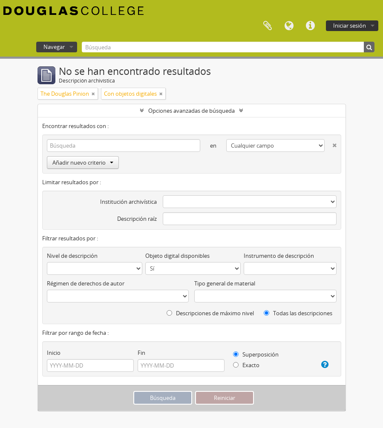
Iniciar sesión (349, 25)
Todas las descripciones (298, 313)
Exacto (246, 365)
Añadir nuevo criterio (82, 162)
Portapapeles (267, 26)
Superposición (256, 354)
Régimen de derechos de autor (85, 283)
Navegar (54, 47)
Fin (141, 353)
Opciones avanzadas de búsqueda (191, 110)
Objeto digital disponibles (177, 256)
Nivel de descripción (72, 256)
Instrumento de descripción (279, 256)
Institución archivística (128, 201)
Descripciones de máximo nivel (210, 313)
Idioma (288, 26)
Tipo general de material (224, 283)
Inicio (53, 353)
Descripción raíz (137, 219)
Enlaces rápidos (310, 26)
